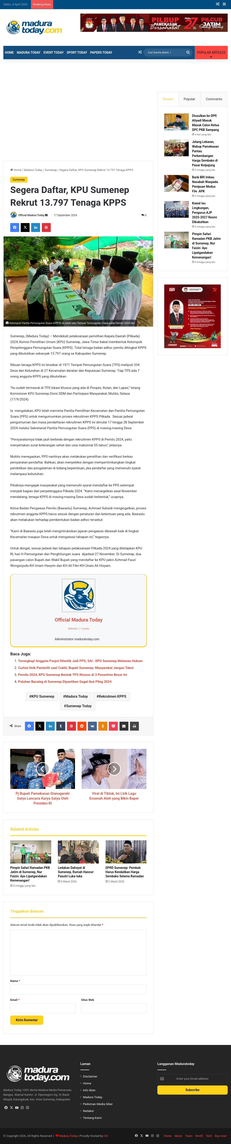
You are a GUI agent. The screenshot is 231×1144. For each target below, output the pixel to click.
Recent (168, 99)
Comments (214, 99)
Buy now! (221, 1136)
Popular (189, 99)
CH (106, 1136)
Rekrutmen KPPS (112, 696)
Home (9, 52)
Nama (15, 981)
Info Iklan (89, 1090)
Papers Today (101, 52)
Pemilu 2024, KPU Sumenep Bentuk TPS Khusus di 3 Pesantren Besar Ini (72, 675)
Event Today (54, 52)
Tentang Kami (92, 1118)
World (199, 1136)
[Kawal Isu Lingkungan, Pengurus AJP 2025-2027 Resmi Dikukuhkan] (176, 209)
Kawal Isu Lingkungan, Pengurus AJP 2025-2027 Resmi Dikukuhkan (204, 212)
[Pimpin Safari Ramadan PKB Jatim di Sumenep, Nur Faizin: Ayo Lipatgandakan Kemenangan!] (30, 852)
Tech (209, 1136)
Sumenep (51, 170)
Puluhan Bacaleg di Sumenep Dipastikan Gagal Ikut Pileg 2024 (64, 682)
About (178, 1136)
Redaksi (88, 1111)
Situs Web (87, 1000)
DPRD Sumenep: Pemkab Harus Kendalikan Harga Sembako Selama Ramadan (124, 872)
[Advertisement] (115, 74)
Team (188, 1136)
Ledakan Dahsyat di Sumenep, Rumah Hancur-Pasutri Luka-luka (76, 872)
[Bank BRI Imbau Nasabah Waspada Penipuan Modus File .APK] (176, 183)
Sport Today (77, 52)
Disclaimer (90, 1076)
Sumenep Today (79, 706)
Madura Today (29, 52)
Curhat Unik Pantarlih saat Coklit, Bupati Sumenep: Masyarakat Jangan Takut (76, 668)
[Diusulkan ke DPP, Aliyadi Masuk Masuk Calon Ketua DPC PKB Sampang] (176, 122)
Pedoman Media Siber (98, 1104)
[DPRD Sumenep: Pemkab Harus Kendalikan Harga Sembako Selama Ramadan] (125, 852)
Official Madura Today (31, 215)
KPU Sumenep (42, 696)
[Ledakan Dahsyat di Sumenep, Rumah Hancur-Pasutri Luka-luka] (78, 852)
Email (15, 1000)
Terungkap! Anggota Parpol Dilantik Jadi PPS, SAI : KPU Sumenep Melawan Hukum (80, 661)
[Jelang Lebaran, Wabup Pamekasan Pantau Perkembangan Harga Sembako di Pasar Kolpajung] (176, 148)
